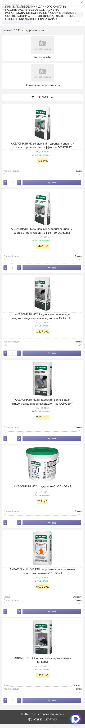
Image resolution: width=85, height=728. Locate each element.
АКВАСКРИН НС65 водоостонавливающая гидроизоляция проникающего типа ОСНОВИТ (42, 316)
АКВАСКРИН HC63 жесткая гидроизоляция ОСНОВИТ (42, 660)
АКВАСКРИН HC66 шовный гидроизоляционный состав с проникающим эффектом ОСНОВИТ (42, 145)
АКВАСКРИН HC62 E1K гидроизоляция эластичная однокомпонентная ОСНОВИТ (42, 571)
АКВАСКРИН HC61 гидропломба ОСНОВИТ (42, 486)
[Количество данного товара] (12, 182)
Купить (51, 182)
